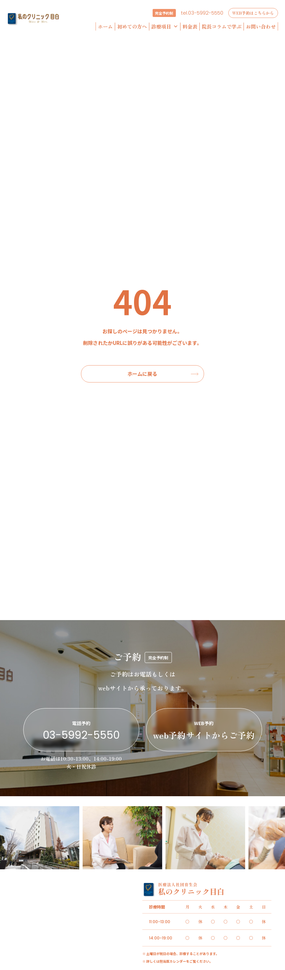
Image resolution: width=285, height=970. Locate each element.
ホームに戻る (142, 373)
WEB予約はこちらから (253, 13)
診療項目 (164, 27)
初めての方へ (132, 26)
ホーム (105, 26)
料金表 (189, 26)
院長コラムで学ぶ (222, 26)
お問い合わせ (261, 26)
